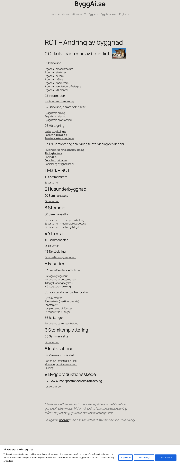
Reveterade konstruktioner (60, 138)
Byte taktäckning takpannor (60, 257)
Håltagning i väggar (55, 131)
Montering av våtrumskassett (61, 364)
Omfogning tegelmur (56, 276)
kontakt (64, 420)
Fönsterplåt (51, 305)
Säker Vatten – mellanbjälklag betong (65, 223)
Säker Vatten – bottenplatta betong (64, 220)
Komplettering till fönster (58, 308)
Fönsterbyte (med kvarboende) (62, 301)
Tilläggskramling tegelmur (59, 283)
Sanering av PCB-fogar (57, 312)
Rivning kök (51, 156)
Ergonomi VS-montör (56, 90)
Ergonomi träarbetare (56, 83)
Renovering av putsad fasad (60, 279)
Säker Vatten (52, 182)
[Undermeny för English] (128, 14)
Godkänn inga (144, 457)
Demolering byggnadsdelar (59, 163)
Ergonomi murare (54, 76)
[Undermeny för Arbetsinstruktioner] (81, 14)
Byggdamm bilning (55, 112)
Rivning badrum (53, 153)
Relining (49, 367)
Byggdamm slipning (55, 116)
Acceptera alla (165, 457)
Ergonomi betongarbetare (59, 69)
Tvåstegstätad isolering (58, 286)
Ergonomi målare (54, 79)
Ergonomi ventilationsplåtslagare (63, 86)
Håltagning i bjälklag (56, 134)
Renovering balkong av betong (61, 323)
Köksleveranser (53, 386)
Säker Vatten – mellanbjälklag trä (63, 227)
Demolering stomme (56, 160)
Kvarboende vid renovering (59, 101)
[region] (90, 455)
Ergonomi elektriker (55, 72)
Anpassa (124, 457)
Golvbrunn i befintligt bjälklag (61, 360)
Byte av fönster (53, 298)
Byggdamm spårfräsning (58, 120)
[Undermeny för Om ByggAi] (97, 14)
